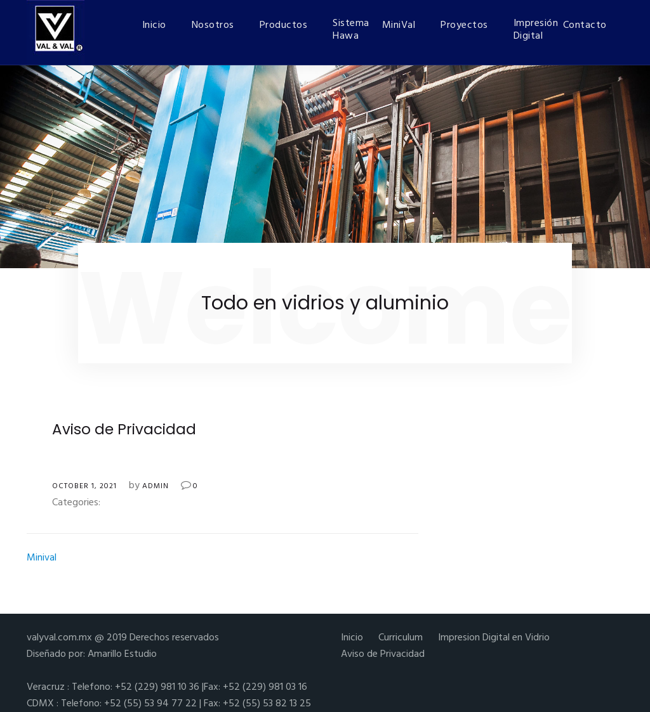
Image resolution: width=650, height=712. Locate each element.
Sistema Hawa (351, 29)
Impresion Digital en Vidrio (494, 638)
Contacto (585, 25)
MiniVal (399, 25)
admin (155, 486)
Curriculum (400, 638)
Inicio (154, 25)
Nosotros (213, 25)
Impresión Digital (532, 29)
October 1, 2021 (84, 486)
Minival (41, 558)
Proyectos (464, 25)
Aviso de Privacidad (383, 654)
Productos (284, 25)
